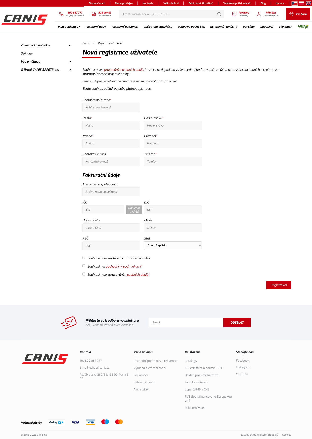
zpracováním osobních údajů (122, 70)
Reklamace (141, 375)
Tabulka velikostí (196, 382)
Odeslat (237, 323)
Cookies (286, 434)
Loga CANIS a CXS (197, 389)
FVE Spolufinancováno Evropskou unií (208, 399)
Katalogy (191, 361)
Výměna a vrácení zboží (150, 368)
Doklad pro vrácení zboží (201, 375)
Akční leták (141, 389)
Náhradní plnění (144, 382)
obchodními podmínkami (123, 266)
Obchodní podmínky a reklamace (156, 361)
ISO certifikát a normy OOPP (204, 368)
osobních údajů (137, 275)
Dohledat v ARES (134, 210)
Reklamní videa (195, 408)
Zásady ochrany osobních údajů (259, 434)
